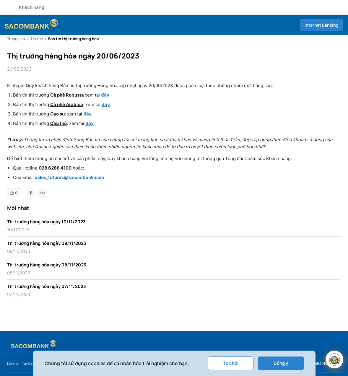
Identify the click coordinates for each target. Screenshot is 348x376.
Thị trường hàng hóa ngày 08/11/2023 (46, 265)
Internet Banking (322, 25)
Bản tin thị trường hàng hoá (73, 38)
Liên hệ (13, 363)
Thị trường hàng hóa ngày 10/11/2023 (46, 222)
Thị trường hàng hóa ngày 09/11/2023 (46, 243)
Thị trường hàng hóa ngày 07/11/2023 (46, 286)
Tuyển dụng (31, 363)
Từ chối (230, 363)
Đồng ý (281, 363)
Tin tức (36, 38)
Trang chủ (16, 38)
